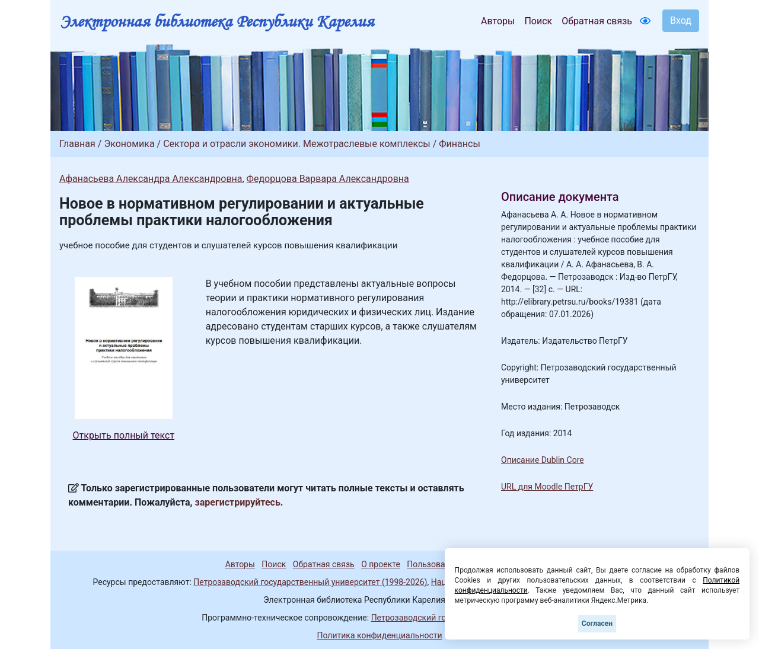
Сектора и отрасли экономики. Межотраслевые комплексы (296, 143)
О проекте (380, 564)
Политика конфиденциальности (379, 635)
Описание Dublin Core (542, 460)
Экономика (129, 143)
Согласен (597, 623)
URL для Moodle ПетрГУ (547, 486)
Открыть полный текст (124, 435)
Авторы (498, 21)
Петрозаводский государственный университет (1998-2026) (310, 582)
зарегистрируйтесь (237, 502)
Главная (77, 143)
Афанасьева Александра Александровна (150, 178)
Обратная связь (597, 21)
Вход (680, 20)
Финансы (459, 143)
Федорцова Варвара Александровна (328, 178)
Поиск (538, 21)
